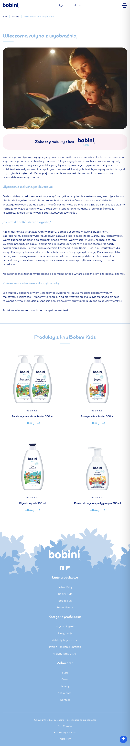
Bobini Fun (65, 600)
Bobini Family (65, 607)
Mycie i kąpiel (65, 626)
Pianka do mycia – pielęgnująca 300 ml (97, 503)
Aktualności (65, 693)
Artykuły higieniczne (65, 640)
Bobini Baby (65, 587)
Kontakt (65, 699)
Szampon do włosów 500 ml (97, 416)
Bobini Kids (32, 410)
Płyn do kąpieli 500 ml (32, 503)
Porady (65, 686)
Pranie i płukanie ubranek (65, 646)
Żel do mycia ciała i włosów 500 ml (32, 416)
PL (75, 5)
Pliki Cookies (65, 726)
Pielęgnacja (65, 633)
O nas (65, 679)
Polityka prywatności (65, 732)
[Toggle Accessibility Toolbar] (123, 739)
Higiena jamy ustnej (65, 653)
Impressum (65, 738)
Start (65, 672)
